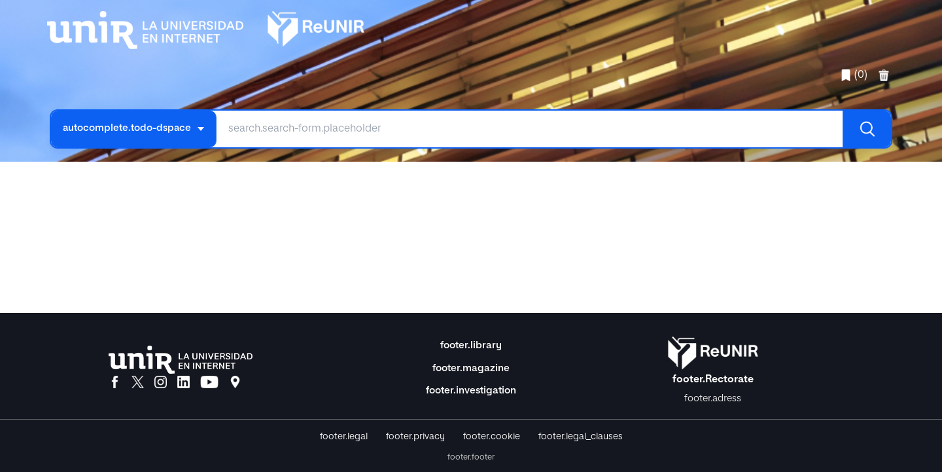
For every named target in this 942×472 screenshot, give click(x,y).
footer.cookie (491, 436)
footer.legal (344, 436)
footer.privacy (415, 436)
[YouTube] (209, 383)
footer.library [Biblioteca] (471, 345)
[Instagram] (160, 383)
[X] (137, 383)
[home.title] (206, 27)
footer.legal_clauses (580, 436)
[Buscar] (867, 129)
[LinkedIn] (183, 383)
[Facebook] (115, 383)
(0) (853, 75)
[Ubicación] (235, 383)
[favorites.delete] (885, 75)
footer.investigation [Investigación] (471, 390)
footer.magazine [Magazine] (471, 368)
